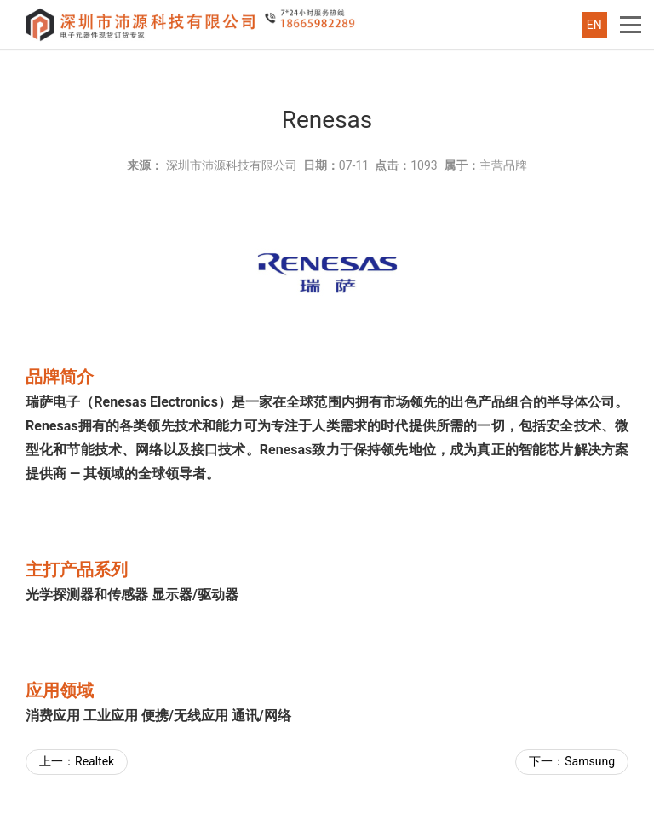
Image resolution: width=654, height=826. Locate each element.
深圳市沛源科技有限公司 (231, 165)
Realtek (94, 761)
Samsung (590, 761)
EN (594, 25)
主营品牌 (503, 165)
